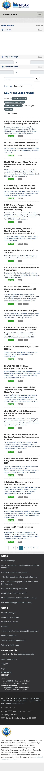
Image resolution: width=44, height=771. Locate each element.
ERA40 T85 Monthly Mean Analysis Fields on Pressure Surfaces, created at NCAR (21, 437)
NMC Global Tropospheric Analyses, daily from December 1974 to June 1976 (21, 460)
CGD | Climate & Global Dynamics (14, 572)
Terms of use (6, 701)
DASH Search (10, 14)
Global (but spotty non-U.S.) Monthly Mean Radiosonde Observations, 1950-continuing (19, 231)
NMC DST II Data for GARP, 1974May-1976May (21, 347)
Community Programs (10, 617)
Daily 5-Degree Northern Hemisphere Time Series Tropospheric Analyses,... (22, 122)
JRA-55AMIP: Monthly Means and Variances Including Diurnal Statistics (20, 413)
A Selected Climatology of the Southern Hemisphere (18, 483)
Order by (8, 86)
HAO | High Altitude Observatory (14, 593)
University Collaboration (10, 645)
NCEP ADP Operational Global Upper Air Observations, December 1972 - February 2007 (21, 505)
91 (33, 548)
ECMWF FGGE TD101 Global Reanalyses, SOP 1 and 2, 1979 (18, 367)
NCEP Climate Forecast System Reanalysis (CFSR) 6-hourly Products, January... (19, 207)
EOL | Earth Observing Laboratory (14, 588)
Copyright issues (20, 701)
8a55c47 (10, 688)
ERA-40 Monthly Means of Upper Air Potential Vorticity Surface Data (21, 143)
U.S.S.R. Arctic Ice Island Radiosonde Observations (21, 268)
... (30, 547)
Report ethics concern (15, 703)
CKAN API (4, 664)
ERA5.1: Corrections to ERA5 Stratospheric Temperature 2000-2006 (20, 289)
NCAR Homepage (8, 561)
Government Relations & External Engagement (20, 631)
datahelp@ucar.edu (26, 654)
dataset (10, 136)
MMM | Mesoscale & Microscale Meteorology (18, 598)
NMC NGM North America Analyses (20, 310)
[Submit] (37, 79)
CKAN (5, 675)
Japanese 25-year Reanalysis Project (18, 528)
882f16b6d (11, 681)
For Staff (4, 626)
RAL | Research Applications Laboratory (16, 602)
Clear (40, 30)
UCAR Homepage (8, 612)
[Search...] (19, 79)
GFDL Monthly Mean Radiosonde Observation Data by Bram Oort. (19, 186)
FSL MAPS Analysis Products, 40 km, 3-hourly (21, 251)
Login (3, 668)
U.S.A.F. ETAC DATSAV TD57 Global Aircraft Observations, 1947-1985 (20, 328)
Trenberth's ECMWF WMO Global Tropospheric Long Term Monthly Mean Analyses (20, 389)
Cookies (25, 698)
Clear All (39, 26)
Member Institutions (9, 636)
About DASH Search (9, 659)
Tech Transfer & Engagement (13, 640)
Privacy (17, 698)
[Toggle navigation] (40, 14)
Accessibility (35, 698)
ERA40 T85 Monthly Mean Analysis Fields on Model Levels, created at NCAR (20, 164)
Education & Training (9, 622)
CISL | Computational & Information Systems (19, 577)
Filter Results (11, 113)
